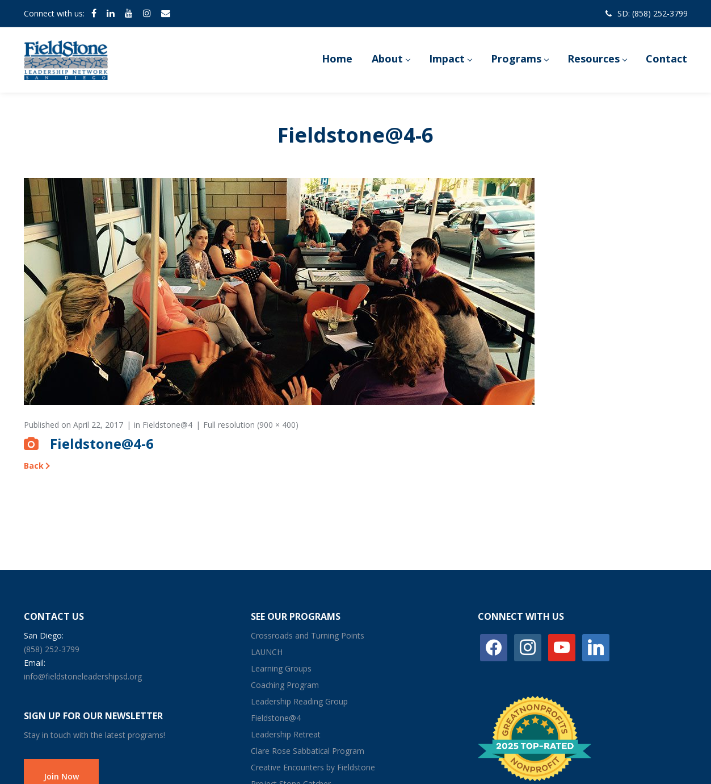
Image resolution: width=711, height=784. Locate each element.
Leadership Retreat (286, 734)
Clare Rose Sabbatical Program (307, 750)
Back (34, 465)
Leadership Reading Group (299, 701)
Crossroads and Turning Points (307, 635)
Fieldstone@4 (167, 424)
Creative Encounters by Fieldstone (313, 767)
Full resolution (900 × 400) (250, 424)
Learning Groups (281, 668)
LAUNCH (267, 652)
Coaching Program (285, 684)
